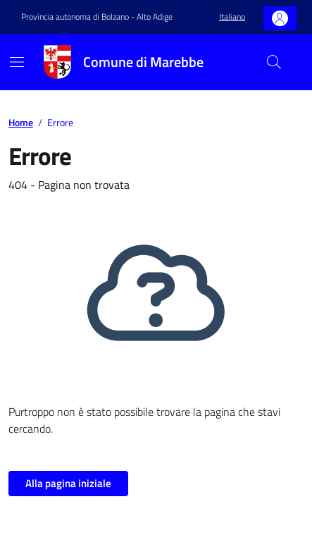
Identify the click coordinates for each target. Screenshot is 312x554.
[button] (232, 17)
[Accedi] (280, 18)
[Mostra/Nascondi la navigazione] (16, 62)
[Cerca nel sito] (274, 62)
